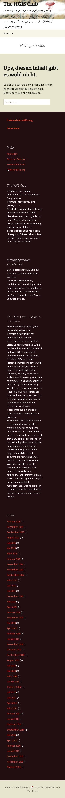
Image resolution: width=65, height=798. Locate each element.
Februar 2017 (13, 713)
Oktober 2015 (14, 767)
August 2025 (13, 537)
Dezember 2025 (15, 526)
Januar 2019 (13, 638)
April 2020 (12, 606)
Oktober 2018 (14, 649)
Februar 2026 (13, 521)
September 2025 (15, 532)
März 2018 (12, 676)
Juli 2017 (11, 692)
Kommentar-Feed (16, 164)
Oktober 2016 (14, 724)
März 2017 (12, 708)
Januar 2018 (13, 681)
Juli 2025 (11, 542)
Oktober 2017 (14, 687)
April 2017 (12, 703)
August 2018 (13, 660)
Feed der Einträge (16, 159)
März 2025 (12, 553)
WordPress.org (16, 169)
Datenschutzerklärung (20, 120)
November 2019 (15, 617)
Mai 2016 (11, 735)
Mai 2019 (11, 622)
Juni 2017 (11, 697)
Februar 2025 (13, 558)
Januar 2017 (13, 719)
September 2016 (15, 729)
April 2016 (12, 740)
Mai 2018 (11, 670)
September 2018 (15, 654)
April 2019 (12, 628)
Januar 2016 (13, 751)
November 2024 (15, 564)
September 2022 (15, 574)
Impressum (13, 128)
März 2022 (12, 580)
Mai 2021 (11, 590)
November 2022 (15, 569)
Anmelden (12, 153)
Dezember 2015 (15, 756)
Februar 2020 (13, 612)
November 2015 (15, 761)
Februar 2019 (13, 633)
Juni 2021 (11, 585)
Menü (6, 33)
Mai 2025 (11, 548)
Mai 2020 (11, 601)
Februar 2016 (13, 745)
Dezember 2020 (15, 596)
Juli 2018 (11, 665)
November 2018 (15, 644)
